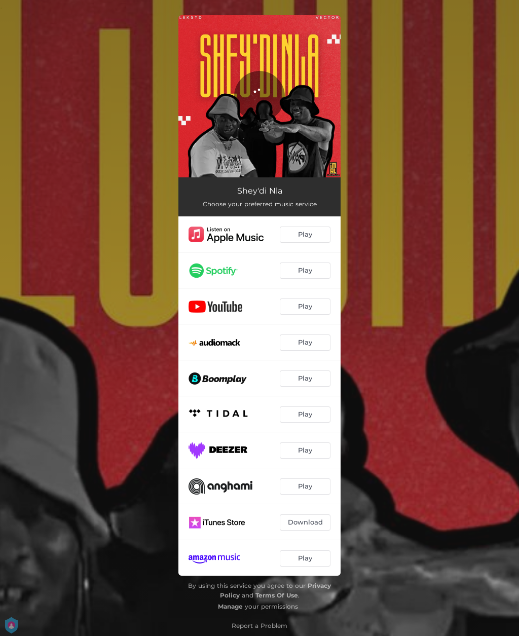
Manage (230, 606)
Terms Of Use (276, 595)
